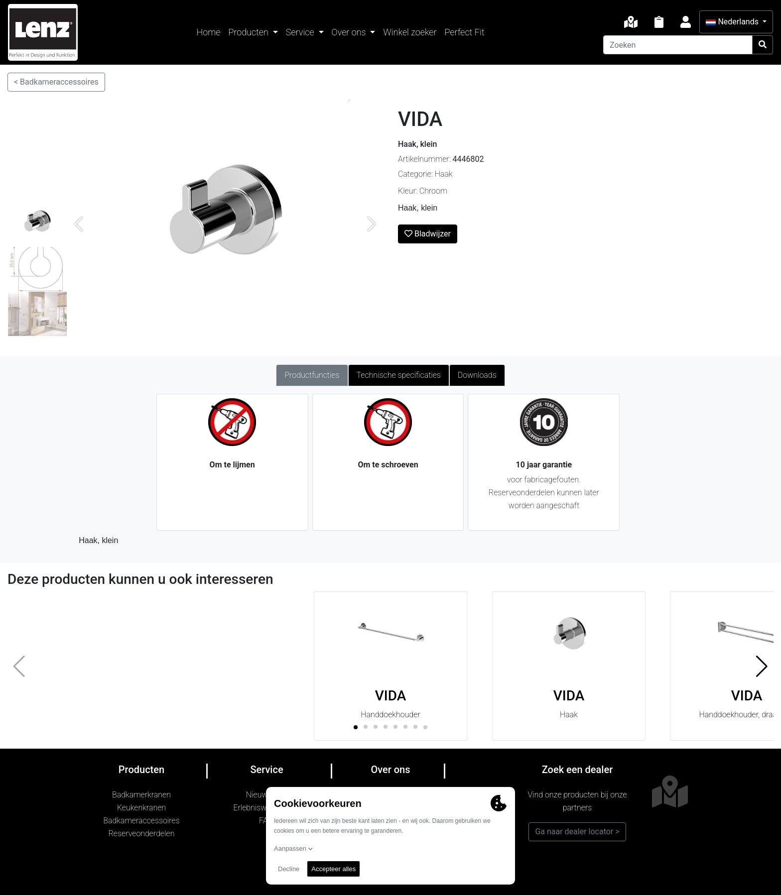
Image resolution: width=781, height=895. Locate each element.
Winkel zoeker (409, 32)
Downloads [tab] (477, 375)
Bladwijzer (427, 233)
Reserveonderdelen (142, 833)
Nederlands (733, 21)
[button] (762, 666)
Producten (249, 32)
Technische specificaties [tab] (399, 375)
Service (301, 32)
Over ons (350, 32)
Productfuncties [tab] (311, 375)
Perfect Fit (465, 32)
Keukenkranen (141, 807)
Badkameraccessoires (141, 820)
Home (209, 32)
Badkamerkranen (141, 794)
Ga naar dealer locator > (577, 831)
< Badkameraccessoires (56, 82)
